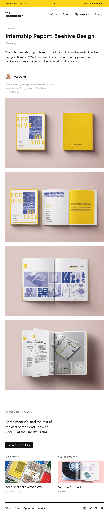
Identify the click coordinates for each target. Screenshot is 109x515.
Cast (66, 14)
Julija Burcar (64, 491)
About (99, 14)
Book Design (12, 491)
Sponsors (82, 14)
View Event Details (19, 445)
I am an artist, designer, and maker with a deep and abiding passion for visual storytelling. (29, 88)
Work (53, 14)
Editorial (11, 29)
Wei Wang (11, 43)
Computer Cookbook (69, 487)
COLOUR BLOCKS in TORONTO (23, 487)
